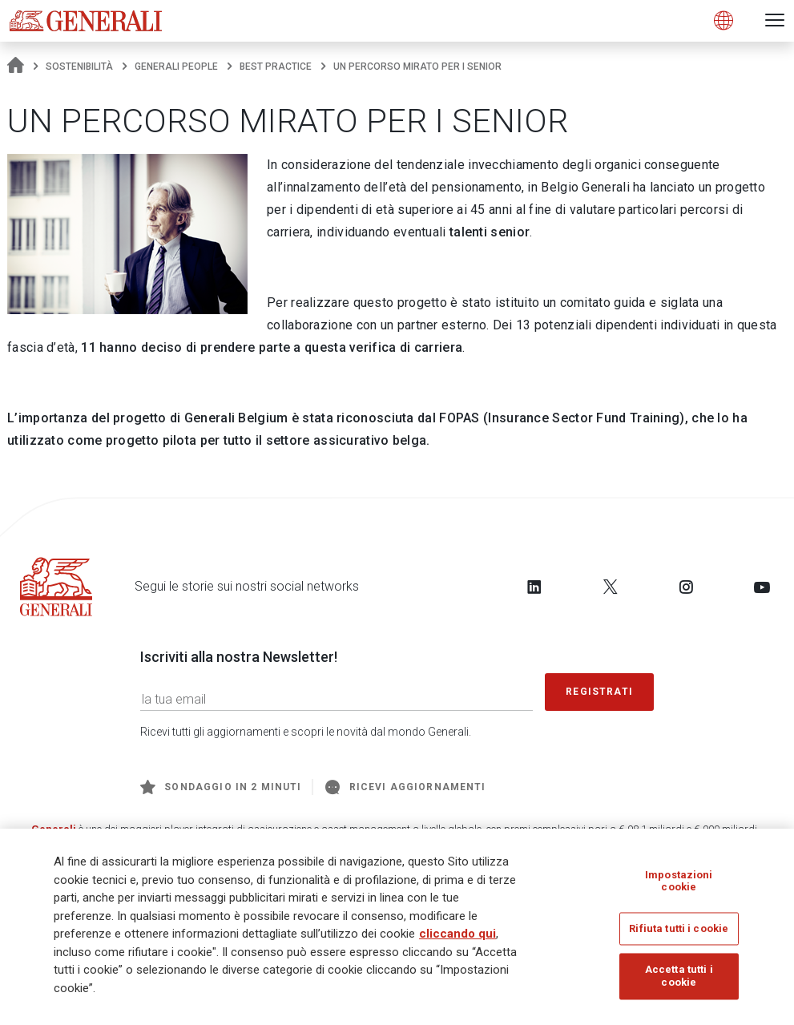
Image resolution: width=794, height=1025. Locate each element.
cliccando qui (457, 935)
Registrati (599, 691)
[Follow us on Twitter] (611, 587)
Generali (53, 829)
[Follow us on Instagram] (686, 587)
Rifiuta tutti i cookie (678, 930)
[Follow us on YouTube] (762, 587)
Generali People (176, 66)
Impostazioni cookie (679, 882)
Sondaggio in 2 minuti (220, 787)
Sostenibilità (79, 66)
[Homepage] (15, 66)
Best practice (276, 66)
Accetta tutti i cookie (679, 977)
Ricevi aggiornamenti (405, 787)
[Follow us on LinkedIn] (534, 587)
